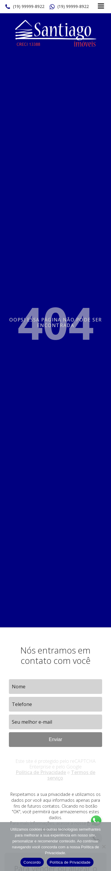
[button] (24, 7)
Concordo (32, 862)
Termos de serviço (71, 775)
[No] (104, 846)
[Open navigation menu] (101, 6)
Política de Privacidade (41, 772)
